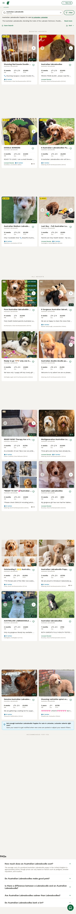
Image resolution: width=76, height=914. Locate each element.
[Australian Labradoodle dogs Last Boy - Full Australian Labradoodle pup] (56, 178)
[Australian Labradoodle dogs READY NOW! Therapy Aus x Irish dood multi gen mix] (19, 364)
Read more (68, 21)
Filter (69, 13)
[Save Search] (70, 907)
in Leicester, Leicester (40, 17)
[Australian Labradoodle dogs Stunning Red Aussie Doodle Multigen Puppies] (19, 48)
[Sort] (70, 26)
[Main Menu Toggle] (4, 3)
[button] (19, 48)
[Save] (33, 65)
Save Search (7, 25)
